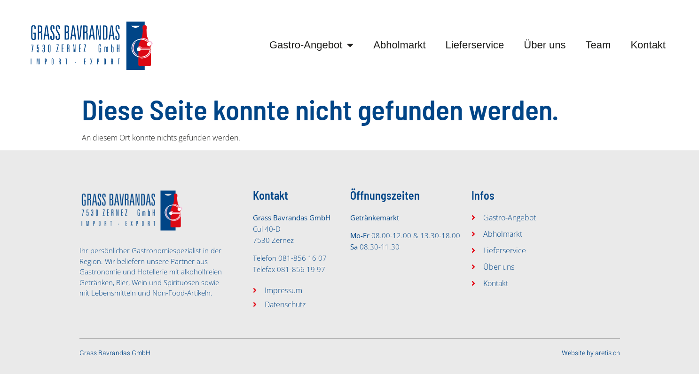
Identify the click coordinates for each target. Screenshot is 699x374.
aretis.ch (607, 353)
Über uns (544, 45)
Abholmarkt (399, 45)
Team (598, 45)
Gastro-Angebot (311, 45)
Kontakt (648, 45)
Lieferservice (475, 45)
